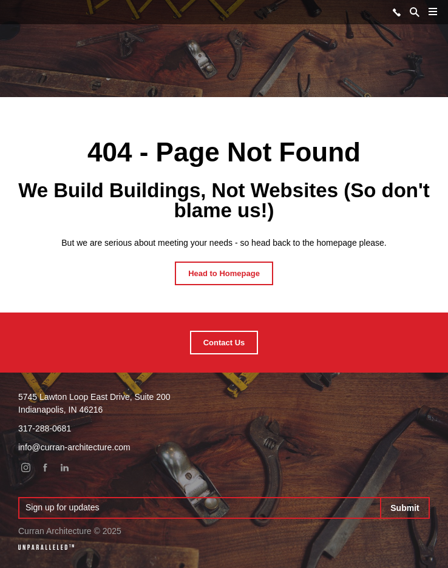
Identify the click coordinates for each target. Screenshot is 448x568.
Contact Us (224, 342)
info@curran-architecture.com (74, 447)
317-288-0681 (396, 12)
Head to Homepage (224, 273)
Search (415, 12)
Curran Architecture (14, 11)
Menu (430, 16)
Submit (404, 508)
